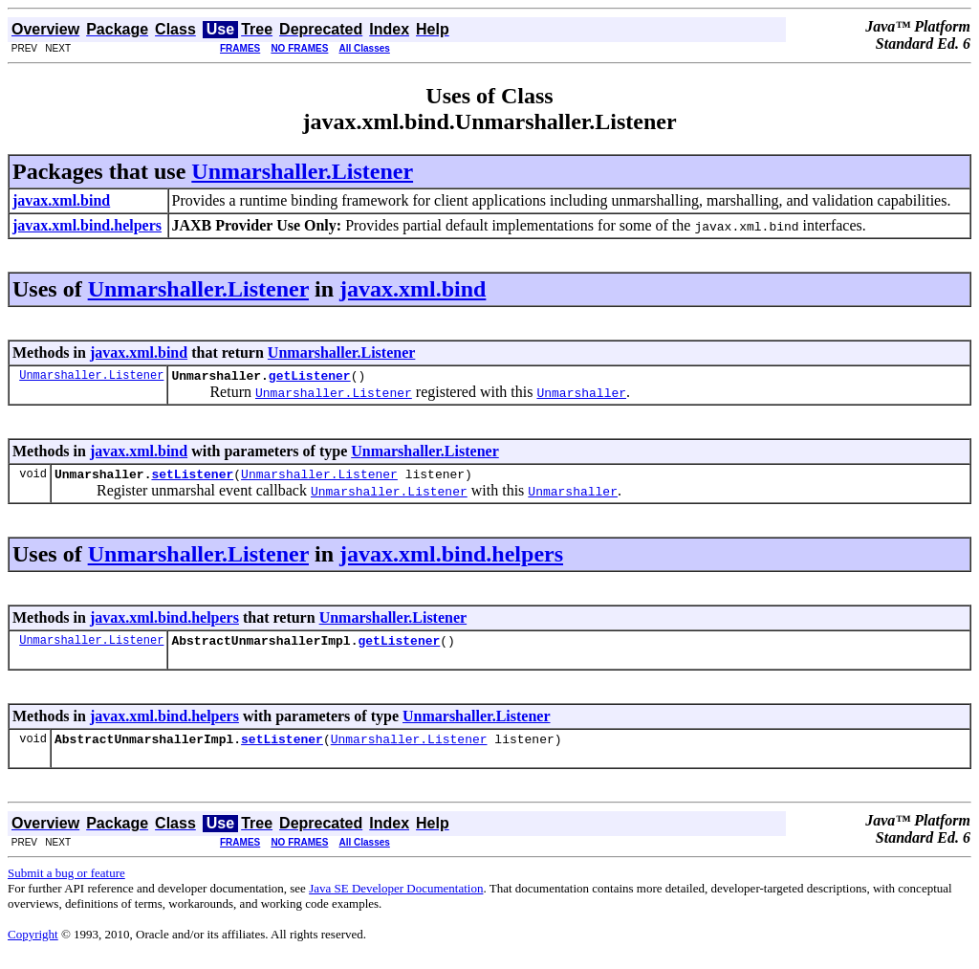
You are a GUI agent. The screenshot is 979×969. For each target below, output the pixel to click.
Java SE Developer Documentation (396, 899)
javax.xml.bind (412, 288)
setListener (192, 479)
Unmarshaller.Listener (302, 171)
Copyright (33, 945)
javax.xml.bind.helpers (451, 559)
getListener (310, 377)
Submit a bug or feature (66, 884)
